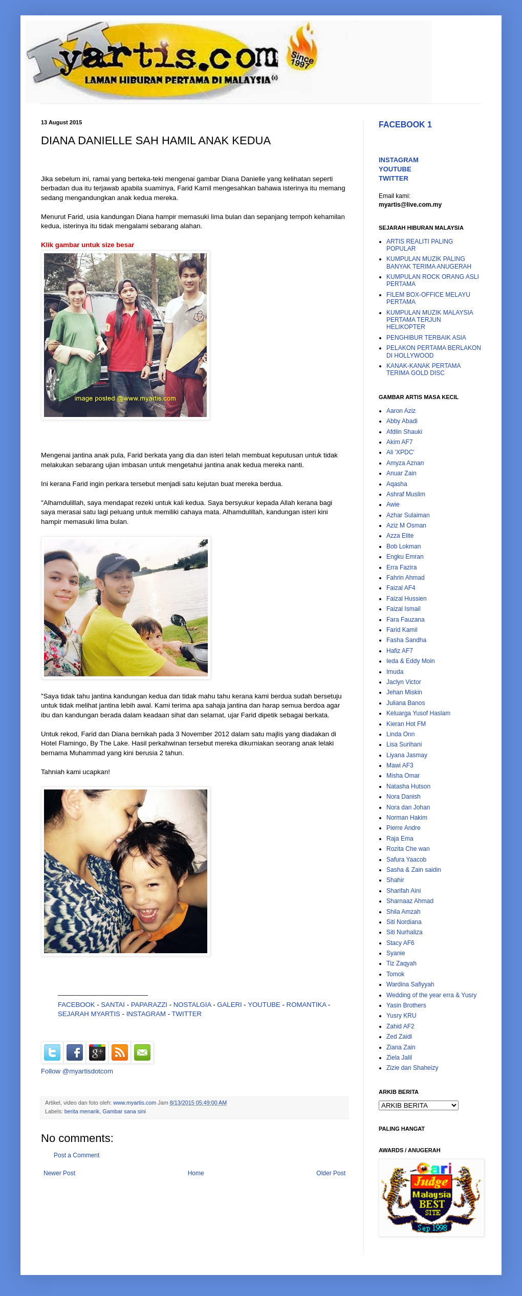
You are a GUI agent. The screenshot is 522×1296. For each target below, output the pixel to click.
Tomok (395, 974)
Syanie (395, 953)
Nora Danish (403, 796)
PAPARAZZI (149, 1004)
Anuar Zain (401, 473)
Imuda (394, 671)
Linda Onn (400, 734)
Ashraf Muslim (405, 494)
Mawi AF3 (400, 765)
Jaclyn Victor (403, 682)
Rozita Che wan (408, 848)
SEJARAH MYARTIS (89, 1014)
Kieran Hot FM (406, 724)
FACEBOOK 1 (405, 124)
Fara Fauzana (405, 619)
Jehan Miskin (404, 692)
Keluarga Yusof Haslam (418, 713)
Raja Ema (400, 838)
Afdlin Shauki (404, 431)
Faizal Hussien (406, 598)
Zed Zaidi (399, 1036)
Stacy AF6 (400, 943)
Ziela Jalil (399, 1057)
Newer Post (59, 1173)
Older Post (330, 1173)
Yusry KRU (401, 1015)
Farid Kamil (402, 629)
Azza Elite (400, 535)
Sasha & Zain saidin (413, 869)
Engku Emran (405, 556)
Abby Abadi (402, 421)
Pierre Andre (403, 827)
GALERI (229, 1004)
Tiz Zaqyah (401, 963)
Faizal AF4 (401, 587)
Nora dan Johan (408, 807)
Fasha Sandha (406, 640)
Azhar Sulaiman (408, 515)
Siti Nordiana (404, 922)
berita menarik (81, 1111)
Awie (393, 504)
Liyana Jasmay (406, 755)
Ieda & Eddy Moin (410, 661)
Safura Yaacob (406, 859)
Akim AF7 (399, 442)
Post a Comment (76, 1155)
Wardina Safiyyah (410, 984)
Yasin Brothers (406, 1005)
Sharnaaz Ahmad (409, 901)
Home (196, 1173)
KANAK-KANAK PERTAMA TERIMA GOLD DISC (423, 369)
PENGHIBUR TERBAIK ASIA (426, 337)
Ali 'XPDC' (400, 452)
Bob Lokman (403, 546)
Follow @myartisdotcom (77, 1071)
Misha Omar (403, 775)
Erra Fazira (401, 567)
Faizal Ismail (403, 608)
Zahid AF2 (400, 1026)
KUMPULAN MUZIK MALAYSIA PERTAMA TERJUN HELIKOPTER (429, 320)
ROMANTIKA (307, 1004)
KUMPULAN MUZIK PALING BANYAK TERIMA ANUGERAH (428, 262)
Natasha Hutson (408, 786)
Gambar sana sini (124, 1111)
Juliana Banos (405, 703)
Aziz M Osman (406, 525)
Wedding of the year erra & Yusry (431, 995)
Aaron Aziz (401, 410)
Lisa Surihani (404, 744)
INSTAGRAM (146, 1014)
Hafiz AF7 (399, 650)
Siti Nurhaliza (404, 932)
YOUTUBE (264, 1004)
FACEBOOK (76, 1004)
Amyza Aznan (405, 463)
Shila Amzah (403, 911)
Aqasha (396, 484)
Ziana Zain (401, 1047)
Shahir (395, 880)
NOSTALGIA (192, 1004)
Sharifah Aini (403, 890)
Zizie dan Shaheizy (412, 1067)
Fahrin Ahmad (405, 577)
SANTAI (113, 1004)
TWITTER (187, 1014)
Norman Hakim (406, 817)
